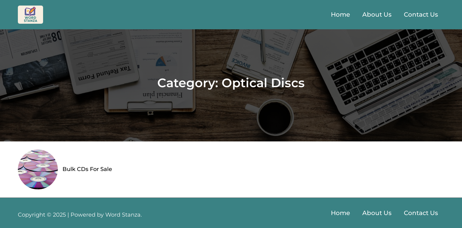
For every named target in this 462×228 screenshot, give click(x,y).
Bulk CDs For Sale (87, 169)
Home (340, 14)
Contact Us (421, 14)
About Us (377, 14)
